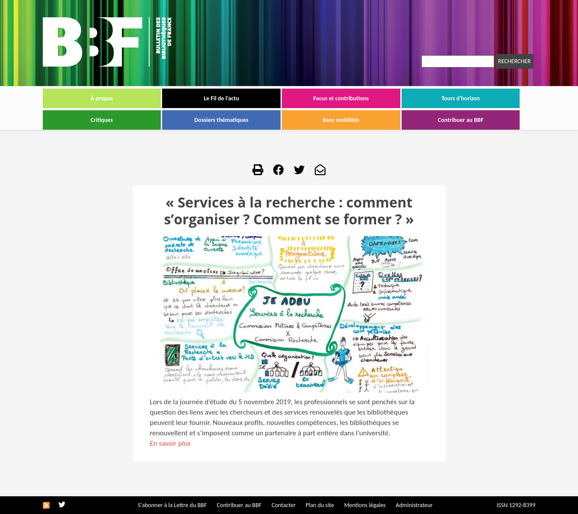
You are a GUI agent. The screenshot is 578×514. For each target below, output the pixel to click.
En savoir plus (170, 443)
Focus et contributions (341, 98)
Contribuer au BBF (461, 120)
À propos (101, 98)
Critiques (101, 120)
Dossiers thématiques (222, 120)
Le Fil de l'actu (221, 98)
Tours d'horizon (460, 98)
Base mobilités (341, 120)
